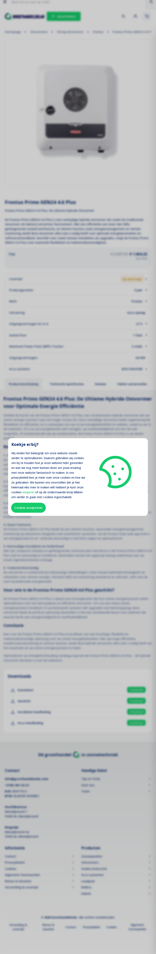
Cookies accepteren (28, 508)
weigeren (28, 492)
